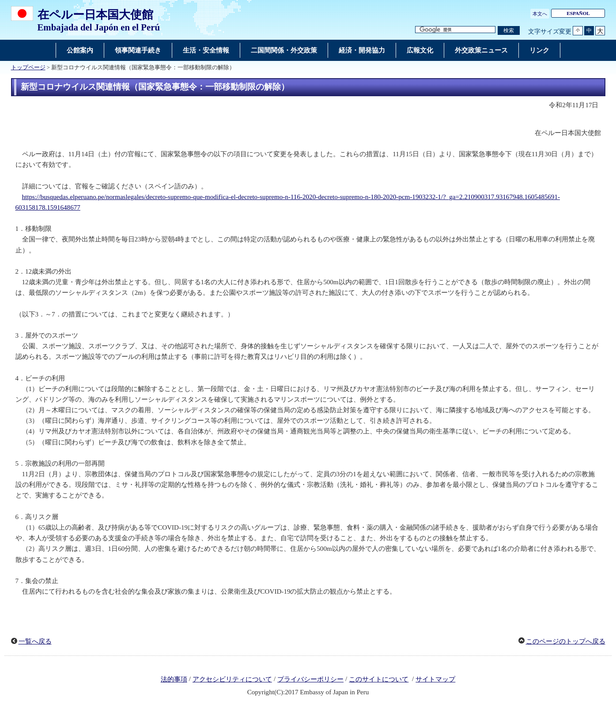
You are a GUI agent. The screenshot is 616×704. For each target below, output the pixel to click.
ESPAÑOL (578, 13)
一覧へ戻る (35, 641)
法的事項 (174, 679)
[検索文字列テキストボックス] (455, 30)
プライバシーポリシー (310, 679)
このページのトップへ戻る (565, 641)
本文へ (540, 13)
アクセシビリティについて (232, 679)
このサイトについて (378, 679)
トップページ (28, 67)
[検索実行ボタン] (509, 30)
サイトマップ (435, 679)
